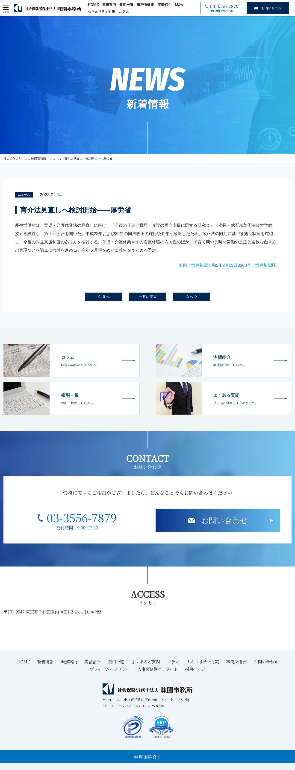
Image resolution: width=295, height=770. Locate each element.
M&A (179, 4)
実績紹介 (164, 4)
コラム (123, 11)
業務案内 (109, 4)
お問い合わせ (224, 520)
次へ (189, 296)
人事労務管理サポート (157, 669)
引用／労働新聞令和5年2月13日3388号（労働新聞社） (229, 265)
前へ (105, 296)
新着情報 (45, 662)
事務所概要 (145, 4)
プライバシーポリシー (110, 669)
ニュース (24, 194)
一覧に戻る (147, 296)
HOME (93, 4)
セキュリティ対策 (101, 11)
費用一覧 (126, 4)
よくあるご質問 (146, 662)
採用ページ (195, 669)
